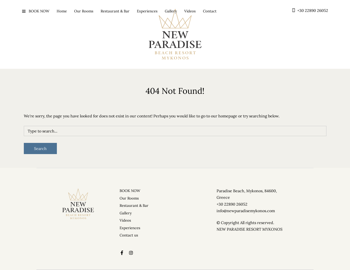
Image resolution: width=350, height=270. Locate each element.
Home (62, 11)
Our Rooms (83, 11)
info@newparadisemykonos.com (246, 210)
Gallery (171, 11)
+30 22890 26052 (312, 10)
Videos (190, 11)
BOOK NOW (39, 11)
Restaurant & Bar (115, 11)
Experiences (147, 11)
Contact (210, 11)
